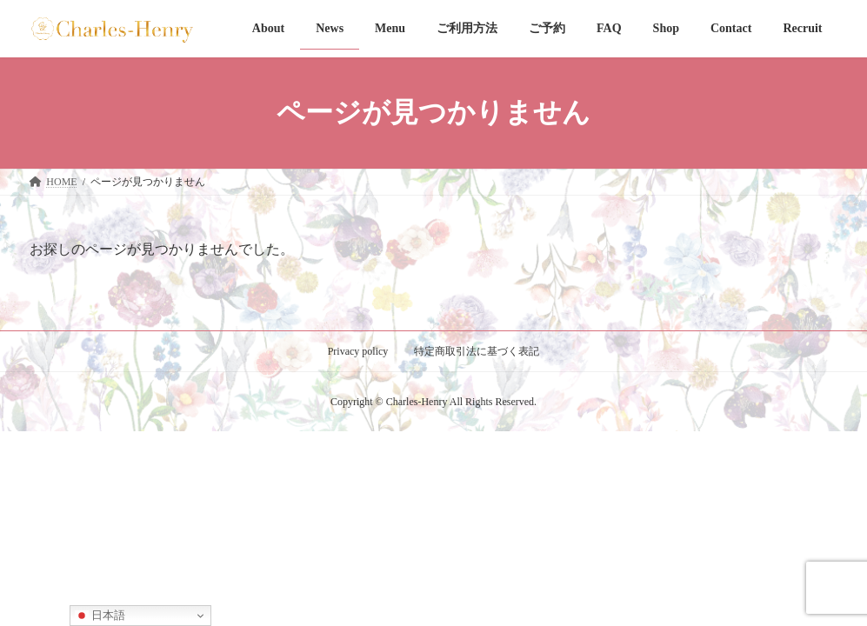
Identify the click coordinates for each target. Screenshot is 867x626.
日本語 (100, 616)
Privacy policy (358, 351)
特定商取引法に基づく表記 (476, 351)
